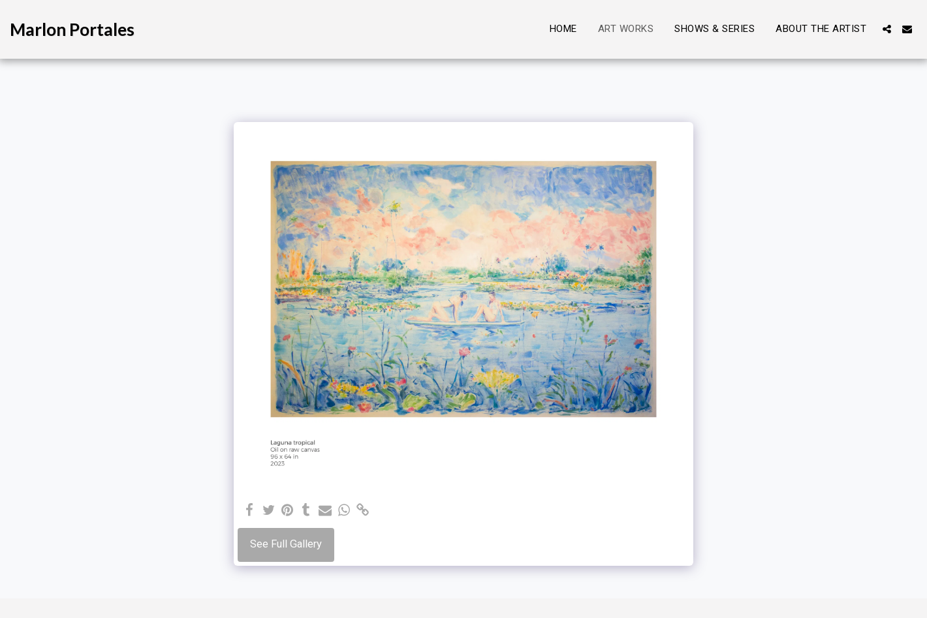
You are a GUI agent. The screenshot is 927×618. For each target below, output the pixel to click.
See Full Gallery (286, 544)
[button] (886, 29)
